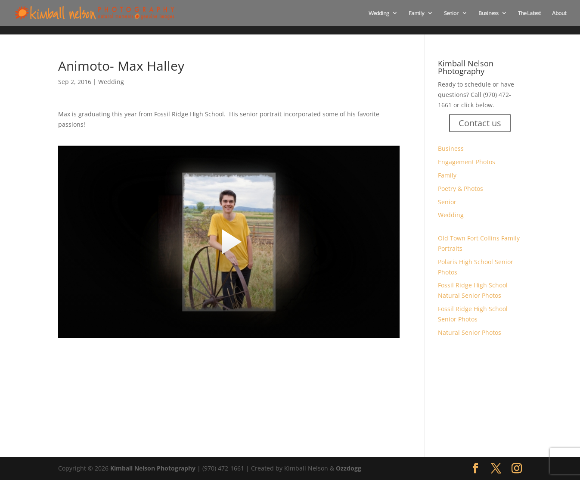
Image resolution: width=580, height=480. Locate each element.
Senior (451, 13)
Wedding (379, 13)
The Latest (529, 13)
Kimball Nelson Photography (152, 468)
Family (416, 13)
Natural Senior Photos (469, 332)
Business (488, 13)
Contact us (480, 123)
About (559, 13)
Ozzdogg (348, 468)
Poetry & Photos (460, 188)
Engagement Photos (466, 162)
